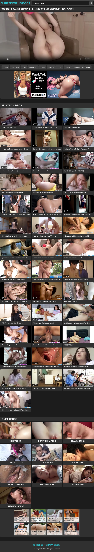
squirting (34, 67)
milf (25, 67)
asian (6, 67)
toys (68, 67)
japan (52, 67)
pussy (43, 67)
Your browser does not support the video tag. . (47, 38)
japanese (16, 67)
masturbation (79, 67)
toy (89, 67)
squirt (60, 67)
